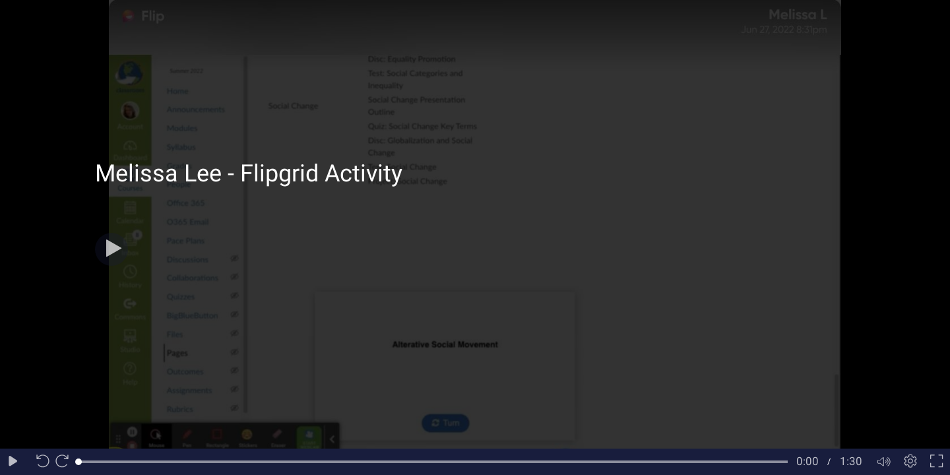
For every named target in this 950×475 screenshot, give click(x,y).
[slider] (433, 461)
